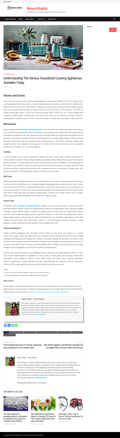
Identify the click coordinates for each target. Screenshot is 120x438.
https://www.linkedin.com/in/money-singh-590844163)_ (50, 292)
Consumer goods (9, 74)
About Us (41, 19)
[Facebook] (5, 325)
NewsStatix (37, 8)
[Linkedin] (9, 325)
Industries (29, 19)
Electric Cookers (29, 332)
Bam (41, 435)
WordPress (33, 435)
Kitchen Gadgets (77, 332)
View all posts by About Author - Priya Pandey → (32, 383)
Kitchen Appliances (64, 332)
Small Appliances (9, 335)
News (20, 19)
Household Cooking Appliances (30, 129)
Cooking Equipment (16, 332)
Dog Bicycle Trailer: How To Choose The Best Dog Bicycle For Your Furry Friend (70, 416)
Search (89, 26)
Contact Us (52, 19)
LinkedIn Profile (40, 314)
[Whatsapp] (16, 325)
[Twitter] (12, 325)
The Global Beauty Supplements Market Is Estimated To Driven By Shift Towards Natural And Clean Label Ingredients (43, 417)
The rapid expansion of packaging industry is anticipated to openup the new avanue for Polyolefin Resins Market (15, 417)
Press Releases (10, 19)
